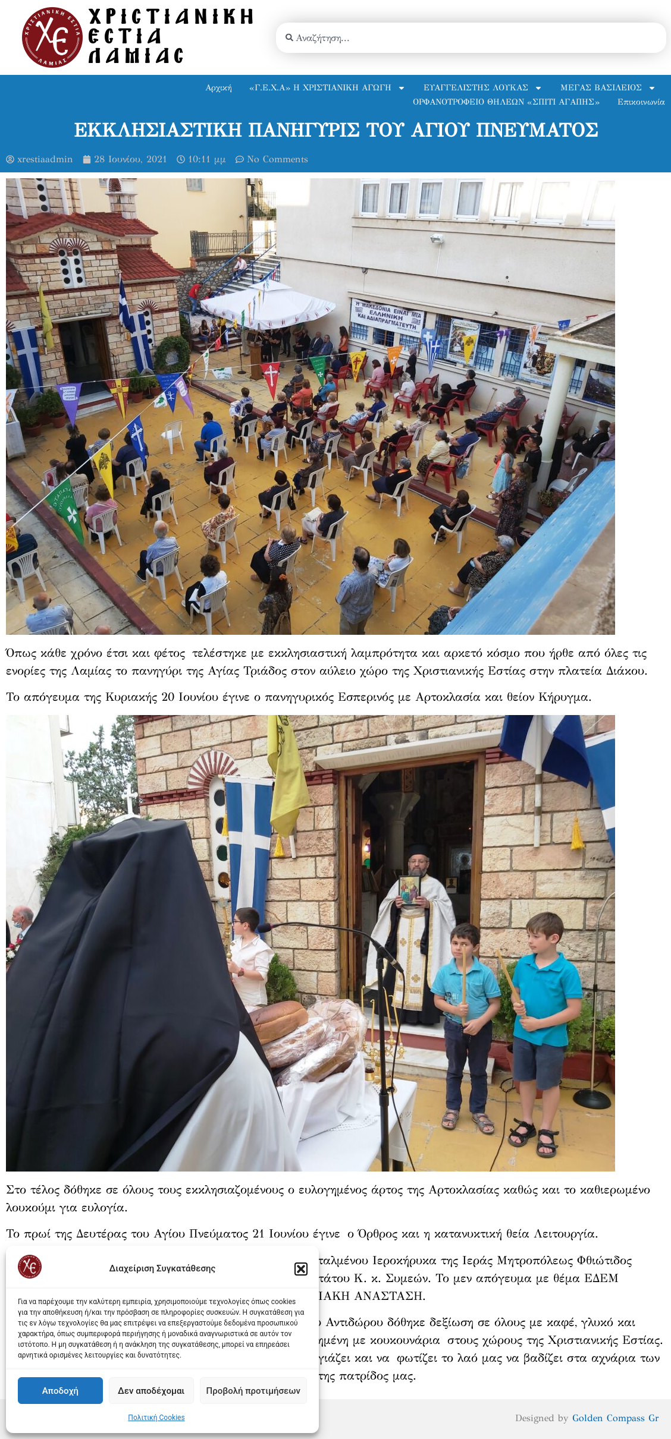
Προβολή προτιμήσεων (253, 1391)
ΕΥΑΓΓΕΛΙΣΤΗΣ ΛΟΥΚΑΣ (483, 88)
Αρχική (218, 88)
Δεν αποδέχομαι (151, 1391)
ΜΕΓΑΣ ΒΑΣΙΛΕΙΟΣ (608, 88)
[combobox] (471, 38)
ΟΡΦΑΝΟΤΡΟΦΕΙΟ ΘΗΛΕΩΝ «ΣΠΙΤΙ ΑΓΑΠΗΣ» (506, 102)
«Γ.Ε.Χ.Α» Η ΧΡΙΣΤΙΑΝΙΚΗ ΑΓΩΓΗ (327, 88)
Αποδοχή (60, 1391)
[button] (301, 1269)
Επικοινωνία (641, 102)
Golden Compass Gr (614, 1418)
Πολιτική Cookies (156, 1417)
